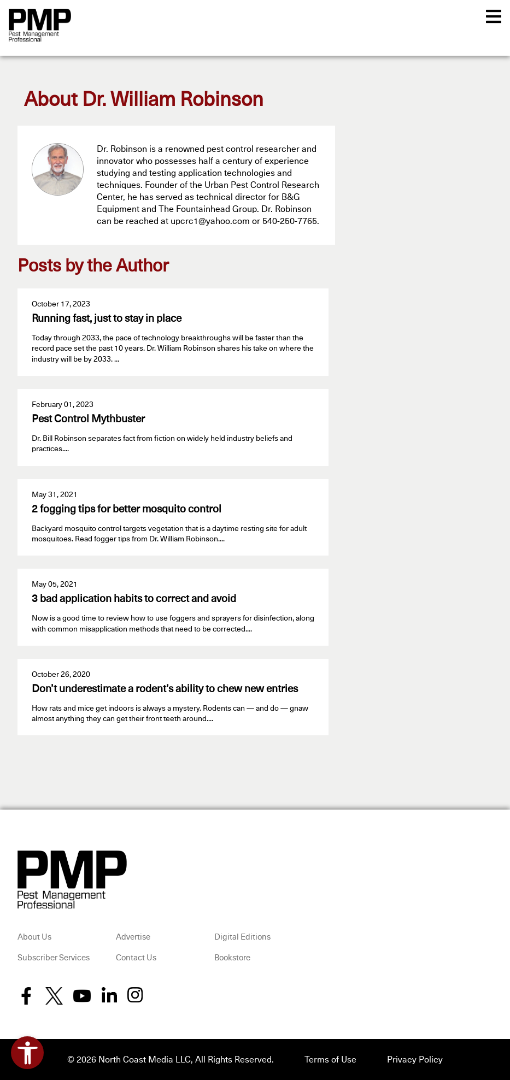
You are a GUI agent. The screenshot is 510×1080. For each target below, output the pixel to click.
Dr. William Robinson (172, 100)
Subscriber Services (53, 958)
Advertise (133, 937)
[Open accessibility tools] (27, 1052)
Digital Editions (242, 937)
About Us (34, 937)
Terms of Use (330, 1059)
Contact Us (136, 958)
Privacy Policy (415, 1059)
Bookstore (232, 958)
